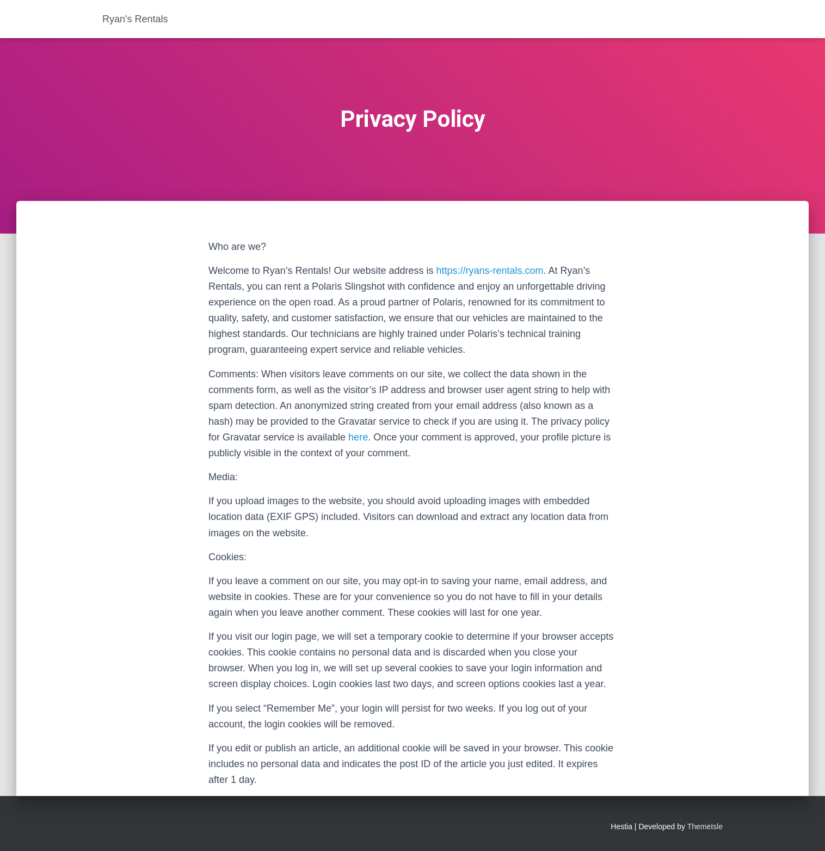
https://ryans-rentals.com (490, 270)
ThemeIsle (705, 826)
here (358, 437)
